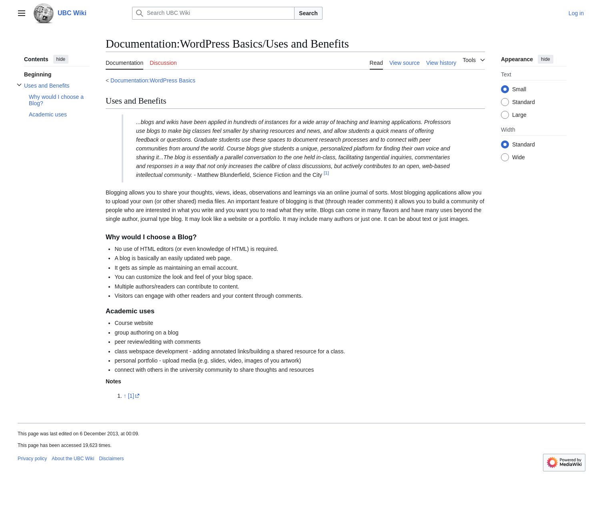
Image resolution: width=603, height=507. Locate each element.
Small (519, 89)
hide (61, 59)
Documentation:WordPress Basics (152, 80)
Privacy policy (32, 458)
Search (308, 13)
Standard (523, 102)
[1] (131, 396)
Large (519, 115)
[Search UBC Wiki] (213, 13)
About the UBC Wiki (73, 458)
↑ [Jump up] (125, 396)
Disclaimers (111, 458)
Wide (518, 157)
